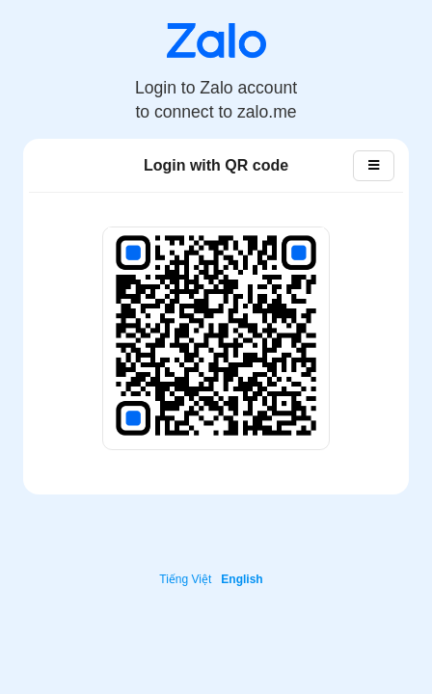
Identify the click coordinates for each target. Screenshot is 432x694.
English (241, 579)
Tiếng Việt (185, 579)
